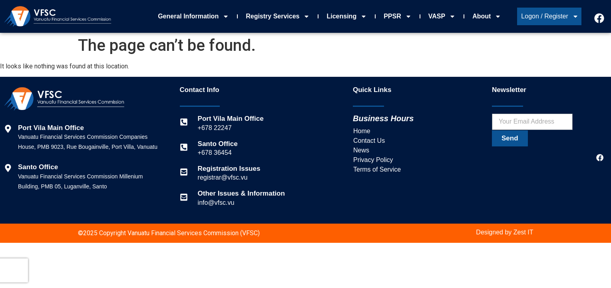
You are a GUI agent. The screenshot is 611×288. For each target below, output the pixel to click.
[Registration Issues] (184, 172)
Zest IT (523, 232)
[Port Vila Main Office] (184, 122)
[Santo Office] (184, 147)
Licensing (346, 16)
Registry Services (278, 16)
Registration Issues (229, 168)
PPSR (398, 16)
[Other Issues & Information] (184, 197)
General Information (193, 16)
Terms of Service (377, 169)
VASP (442, 16)
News (361, 150)
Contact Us (369, 140)
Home (361, 131)
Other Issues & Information (241, 193)
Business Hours (383, 118)
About (486, 16)
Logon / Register (549, 16)
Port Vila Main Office (231, 118)
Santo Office (218, 144)
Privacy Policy (373, 159)
